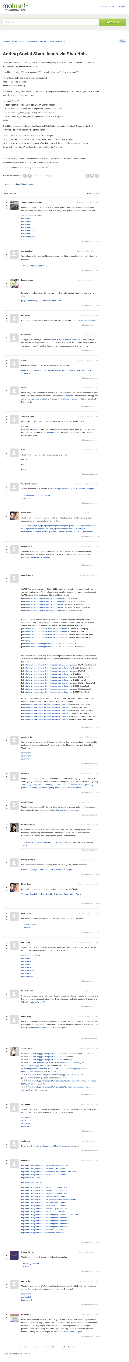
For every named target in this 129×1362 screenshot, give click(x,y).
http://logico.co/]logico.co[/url (37, 265)
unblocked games (78, 785)
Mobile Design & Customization (61, 42)
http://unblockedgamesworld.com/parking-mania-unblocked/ (44, 1227)
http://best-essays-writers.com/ (40, 1027)
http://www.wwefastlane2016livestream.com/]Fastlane (46, 598)
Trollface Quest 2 (46, 894)
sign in (11, 1354)
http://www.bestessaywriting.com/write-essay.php (42, 842)
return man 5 (26, 1294)
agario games (68, 526)
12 (64, 1347)
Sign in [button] (122, 7)
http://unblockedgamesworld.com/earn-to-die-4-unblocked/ (44, 1193)
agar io (30, 526)
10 (53, 1347)
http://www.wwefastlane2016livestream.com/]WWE (45, 604)
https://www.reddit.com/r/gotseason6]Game (42, 644)
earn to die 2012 (27, 230)
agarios (77, 526)
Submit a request (107, 7)
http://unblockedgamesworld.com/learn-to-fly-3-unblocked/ (44, 1208)
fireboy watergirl (51, 370)
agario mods (77, 532)
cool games (92, 782)
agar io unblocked (46, 529)
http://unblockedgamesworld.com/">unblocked (51, 1146)
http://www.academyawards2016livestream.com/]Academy (48, 665)
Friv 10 (24, 460)
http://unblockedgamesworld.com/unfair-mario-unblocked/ (44, 1202)
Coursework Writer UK (36, 1002)
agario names (53, 532)
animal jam (65, 788)
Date (89, 194)
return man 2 (26, 756)
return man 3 (26, 753)
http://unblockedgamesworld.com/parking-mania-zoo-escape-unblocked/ (49, 1215)
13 (69, 1347)
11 (58, 1347)
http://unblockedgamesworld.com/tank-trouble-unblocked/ (44, 1168)
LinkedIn (97, 176)
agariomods (30, 532)
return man (25, 759)
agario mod (58, 529)
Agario (23, 526)
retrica (29, 432)
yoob (54, 785)
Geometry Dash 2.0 (29, 894)
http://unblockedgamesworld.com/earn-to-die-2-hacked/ (43, 1211)
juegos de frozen (43, 301)
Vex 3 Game (26, 1117)
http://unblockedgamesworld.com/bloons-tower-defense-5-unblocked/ (48, 1199)
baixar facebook (40, 399)
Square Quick (69, 894)
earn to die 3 (26, 224)
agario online (86, 526)
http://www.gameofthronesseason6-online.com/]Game (46, 628)
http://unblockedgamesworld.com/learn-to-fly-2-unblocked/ (44, 1190)
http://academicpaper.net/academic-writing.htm (75, 489)
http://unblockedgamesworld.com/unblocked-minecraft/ (42, 1230)
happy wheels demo (78, 788)
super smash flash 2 (47, 869)
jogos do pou (57, 301)
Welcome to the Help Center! (13, 42)
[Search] (51, 22)
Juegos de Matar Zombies (31, 215)
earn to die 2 (26, 221)
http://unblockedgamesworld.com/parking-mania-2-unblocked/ (45, 1224)
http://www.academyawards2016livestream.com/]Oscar (46, 668)
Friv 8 (23, 469)
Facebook (87, 176)
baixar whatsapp (70, 399)
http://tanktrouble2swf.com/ (32, 1182)
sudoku (48, 785)
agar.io (36, 526)
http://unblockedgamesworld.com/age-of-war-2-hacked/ (43, 1196)
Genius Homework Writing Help (70, 1332)
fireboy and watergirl (67, 370)
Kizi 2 (23, 464)
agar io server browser (72, 529)
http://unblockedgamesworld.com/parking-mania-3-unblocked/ (45, 1221)
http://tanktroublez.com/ (30, 1178)
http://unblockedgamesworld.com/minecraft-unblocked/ (42, 1233)
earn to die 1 (26, 233)
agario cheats (41, 532)
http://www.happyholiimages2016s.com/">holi (46, 1054)
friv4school (32, 788)
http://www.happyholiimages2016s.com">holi (46, 1060)
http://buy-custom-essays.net (67, 810)
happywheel (28, 373)
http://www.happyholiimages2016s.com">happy (47, 1057)
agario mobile (88, 532)
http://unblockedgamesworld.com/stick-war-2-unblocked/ (43, 1205)
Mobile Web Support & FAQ (37, 42)
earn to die (25, 218)
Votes (96, 194)
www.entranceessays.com (88, 320)
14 (74, 1347)
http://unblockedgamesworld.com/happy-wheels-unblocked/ (44, 1165)
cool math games (28, 785)
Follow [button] (122, 41)
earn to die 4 (26, 227)
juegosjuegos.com (28, 301)
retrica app (34, 429)
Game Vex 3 (26, 1126)
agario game (49, 526)
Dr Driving (58, 894)
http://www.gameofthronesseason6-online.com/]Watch (46, 635)
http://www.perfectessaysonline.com (66, 340)
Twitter (92, 176)
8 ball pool (40, 785)
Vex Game (25, 1123)
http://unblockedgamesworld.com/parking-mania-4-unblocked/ (45, 1218)
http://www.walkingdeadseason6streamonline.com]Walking (48, 707)
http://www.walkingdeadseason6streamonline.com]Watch (47, 716)
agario (36, 370)
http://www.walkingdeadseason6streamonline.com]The (46, 704)
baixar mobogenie (67, 396)
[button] (25, 176)
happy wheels (26, 370)
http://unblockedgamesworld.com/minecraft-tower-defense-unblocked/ (48, 1172)
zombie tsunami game (50, 432)
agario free (58, 526)
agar (42, 370)
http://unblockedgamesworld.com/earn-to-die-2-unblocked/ (44, 1187)
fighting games (54, 788)
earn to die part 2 (28, 237)
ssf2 (72, 869)
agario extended (32, 529)
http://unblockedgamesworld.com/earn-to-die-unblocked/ (43, 1175)
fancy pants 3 (26, 1300)
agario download (65, 532)
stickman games (63, 785)
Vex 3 (23, 1120)
